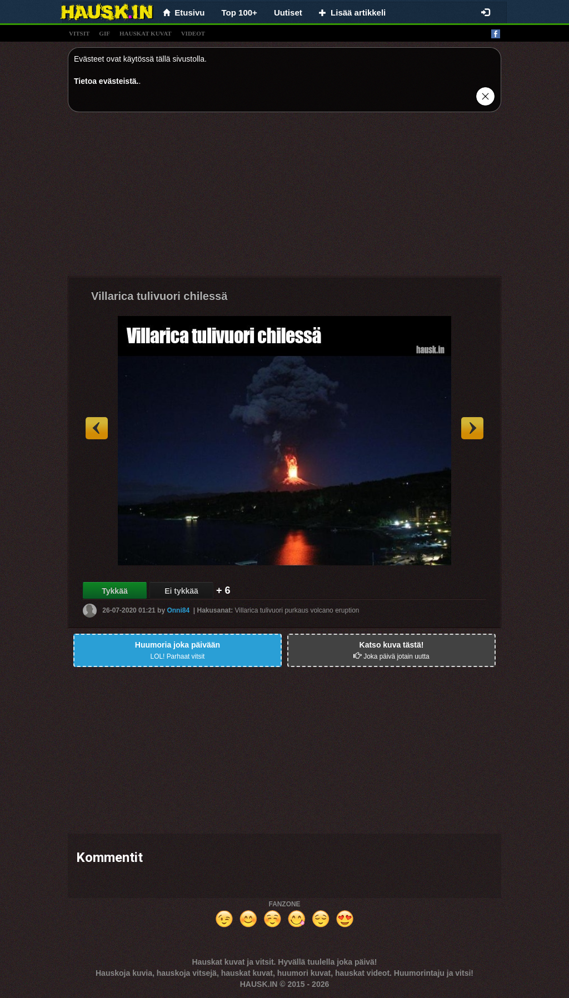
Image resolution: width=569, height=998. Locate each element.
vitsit (79, 33)
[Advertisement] (284, 198)
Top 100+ (239, 12)
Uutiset (288, 12)
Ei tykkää (181, 590)
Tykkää (114, 590)
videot (193, 33)
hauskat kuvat (145, 33)
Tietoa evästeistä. (106, 81)
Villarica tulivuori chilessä (159, 296)
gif (104, 33)
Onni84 (178, 610)
